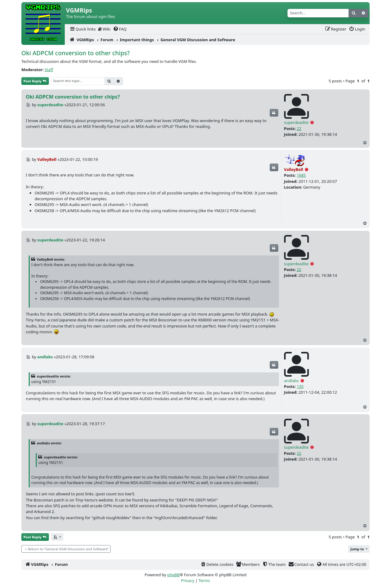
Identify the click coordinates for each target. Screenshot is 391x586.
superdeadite (296, 122)
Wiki (104, 29)
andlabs (291, 380)
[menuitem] (82, 29)
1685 (301, 175)
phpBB (173, 574)
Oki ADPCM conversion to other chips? (75, 53)
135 (300, 386)
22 (299, 128)
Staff (49, 69)
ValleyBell (293, 169)
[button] (57, 537)
